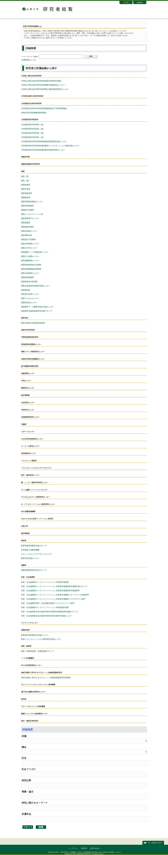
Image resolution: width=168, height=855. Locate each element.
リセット (27, 827)
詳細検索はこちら (29, 60)
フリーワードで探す (30, 57)
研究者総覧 (58, 9)
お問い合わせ (95, 848)
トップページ (73, 848)
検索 (91, 56)
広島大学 (30, 9)
